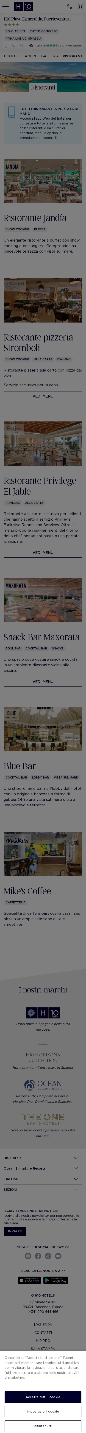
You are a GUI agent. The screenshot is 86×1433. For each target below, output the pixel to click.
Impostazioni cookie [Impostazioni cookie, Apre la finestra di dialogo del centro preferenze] (43, 1411)
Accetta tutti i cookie (43, 1397)
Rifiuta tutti (43, 1426)
